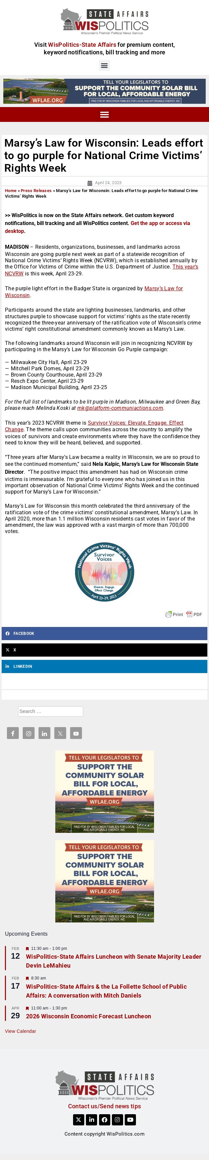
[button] (104, 65)
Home (10, 190)
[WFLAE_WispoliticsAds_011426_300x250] (104, 791)
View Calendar (20, 1031)
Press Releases (36, 190)
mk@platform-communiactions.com (120, 408)
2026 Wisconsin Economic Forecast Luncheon (88, 1016)
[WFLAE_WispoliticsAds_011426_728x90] (104, 91)
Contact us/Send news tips (104, 1106)
